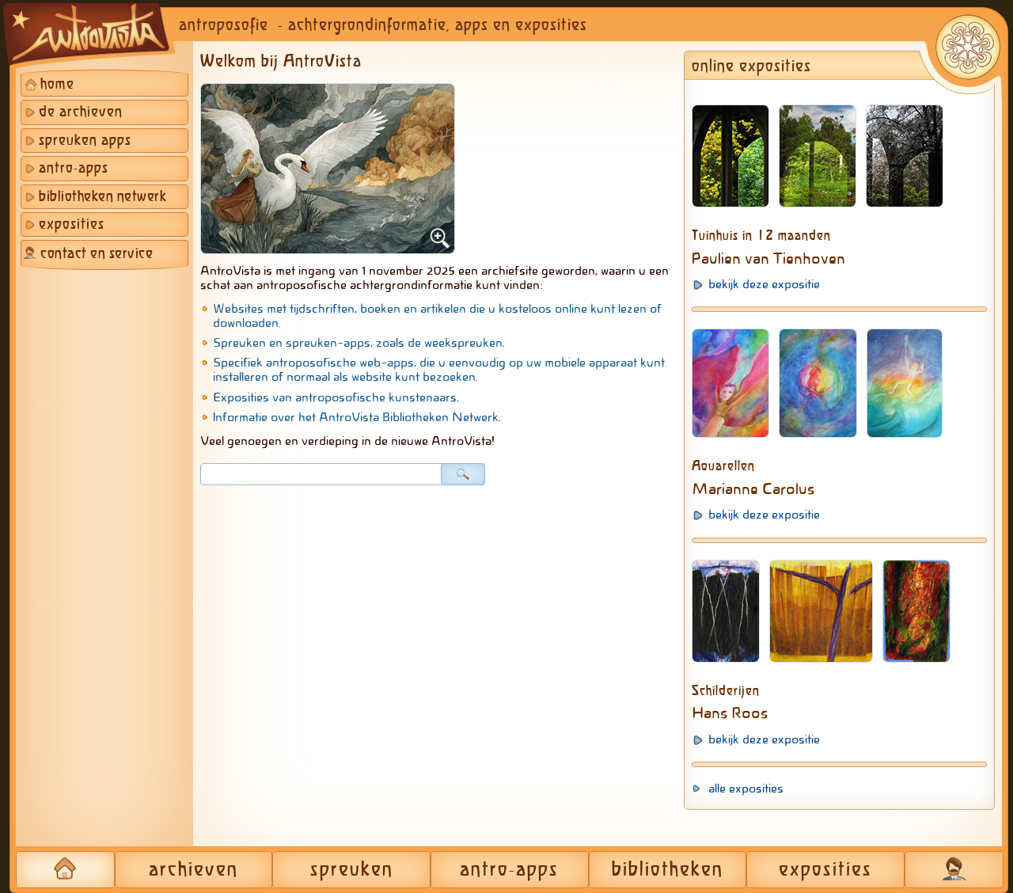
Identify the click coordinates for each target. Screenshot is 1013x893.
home (57, 85)
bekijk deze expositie (764, 284)
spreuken (351, 870)
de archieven (81, 112)
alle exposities (745, 788)
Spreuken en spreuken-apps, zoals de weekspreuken (358, 343)
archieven (193, 870)
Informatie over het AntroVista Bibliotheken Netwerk (356, 417)
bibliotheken (667, 870)
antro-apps (73, 169)
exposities (71, 225)
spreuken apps (85, 141)
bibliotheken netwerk (102, 197)
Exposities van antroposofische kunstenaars (335, 397)
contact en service (96, 254)
